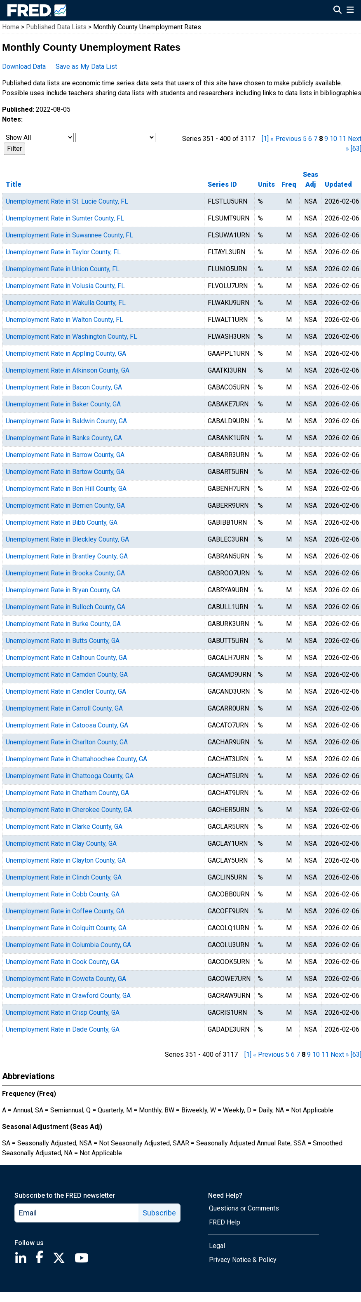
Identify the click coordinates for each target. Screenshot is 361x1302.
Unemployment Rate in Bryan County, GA (63, 590)
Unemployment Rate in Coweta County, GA (66, 979)
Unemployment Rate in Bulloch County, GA (65, 607)
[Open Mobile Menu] (350, 10)
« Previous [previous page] (285, 139)
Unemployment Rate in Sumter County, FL (65, 218)
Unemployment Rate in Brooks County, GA (65, 573)
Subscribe (159, 1212)
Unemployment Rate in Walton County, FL (64, 320)
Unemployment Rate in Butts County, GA (63, 641)
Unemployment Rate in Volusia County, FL (65, 286)
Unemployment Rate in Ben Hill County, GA (66, 489)
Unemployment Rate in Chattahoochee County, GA (76, 759)
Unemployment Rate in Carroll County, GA (64, 708)
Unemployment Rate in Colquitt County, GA (66, 928)
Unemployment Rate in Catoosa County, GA (67, 725)
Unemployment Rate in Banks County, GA (64, 438)
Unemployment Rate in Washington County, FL (71, 336)
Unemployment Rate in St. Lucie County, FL (67, 201)
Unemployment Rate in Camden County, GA (67, 674)
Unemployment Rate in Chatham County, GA (67, 793)
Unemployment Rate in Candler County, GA (66, 691)
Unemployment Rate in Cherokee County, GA (69, 810)
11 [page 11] (342, 139)
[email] (77, 1213)
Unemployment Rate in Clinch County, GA (64, 877)
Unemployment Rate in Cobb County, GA (63, 894)
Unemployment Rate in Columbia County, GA (68, 945)
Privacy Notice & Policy (243, 1260)
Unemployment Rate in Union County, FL (63, 269)
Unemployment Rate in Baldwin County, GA (66, 421)
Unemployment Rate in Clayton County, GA (66, 860)
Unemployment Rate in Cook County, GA (62, 962)
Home (10, 27)
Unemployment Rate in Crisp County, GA (63, 1012)
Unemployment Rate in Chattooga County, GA (70, 776)
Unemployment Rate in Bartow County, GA (65, 472)
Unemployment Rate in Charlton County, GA (67, 742)
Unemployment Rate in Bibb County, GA (61, 522)
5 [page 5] (305, 139)
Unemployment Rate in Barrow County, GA (65, 455)
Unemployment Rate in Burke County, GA (63, 624)
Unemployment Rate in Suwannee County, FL (69, 235)
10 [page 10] (333, 139)
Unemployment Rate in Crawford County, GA (68, 995)
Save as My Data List (86, 66)
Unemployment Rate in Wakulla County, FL (66, 303)
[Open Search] (337, 10)
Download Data (24, 66)
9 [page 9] (326, 139)
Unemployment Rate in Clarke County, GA (64, 826)
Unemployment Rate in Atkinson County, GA (67, 370)
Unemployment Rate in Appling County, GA (66, 353)
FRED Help (224, 1222)
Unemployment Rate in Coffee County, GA (65, 911)
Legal (217, 1246)
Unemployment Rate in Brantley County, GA (67, 556)
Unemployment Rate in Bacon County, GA (64, 387)
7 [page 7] (315, 139)
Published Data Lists (56, 27)
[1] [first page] (265, 139)
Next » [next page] (340, 1054)
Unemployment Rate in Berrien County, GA (65, 505)
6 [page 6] (310, 139)
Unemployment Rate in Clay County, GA (61, 843)
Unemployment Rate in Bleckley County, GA (67, 539)
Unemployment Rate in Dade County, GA (63, 1029)
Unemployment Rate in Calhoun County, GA (66, 658)
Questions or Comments (244, 1208)
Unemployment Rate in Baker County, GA (63, 404)
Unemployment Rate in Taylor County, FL (63, 252)
